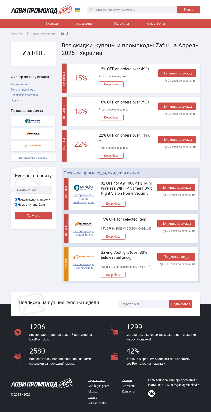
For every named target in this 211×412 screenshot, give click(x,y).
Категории (85, 24)
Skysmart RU (96, 380)
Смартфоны (156, 23)
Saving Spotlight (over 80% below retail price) (124, 255)
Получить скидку (176, 257)
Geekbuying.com (98, 385)
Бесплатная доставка (25, 94)
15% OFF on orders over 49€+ (124, 69)
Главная (52, 23)
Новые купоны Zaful (30, 204)
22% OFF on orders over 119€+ (124, 138)
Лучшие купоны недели (32, 199)
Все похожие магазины (33, 157)
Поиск (188, 9)
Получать (33, 215)
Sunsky (92, 397)
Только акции (19, 84)
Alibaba (93, 391)
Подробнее (111, 84)
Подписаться (180, 304)
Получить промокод (177, 73)
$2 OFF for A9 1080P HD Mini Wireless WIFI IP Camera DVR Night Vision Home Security (126, 188)
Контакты (128, 391)
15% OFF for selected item (123, 219)
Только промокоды (23, 89)
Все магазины (97, 402)
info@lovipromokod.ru (185, 384)
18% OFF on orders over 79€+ (124, 102)
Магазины (121, 23)
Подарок (16, 100)
